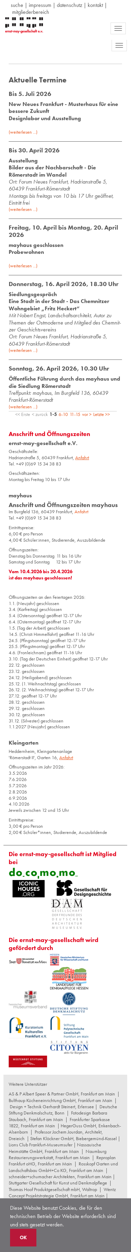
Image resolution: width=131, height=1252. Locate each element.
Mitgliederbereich (30, 12)
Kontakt (95, 5)
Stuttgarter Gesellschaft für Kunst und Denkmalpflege (58, 1183)
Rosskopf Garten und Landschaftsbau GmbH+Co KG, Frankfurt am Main (63, 1167)
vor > (86, 414)
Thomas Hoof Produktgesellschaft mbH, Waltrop (53, 1189)
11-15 (75, 414)
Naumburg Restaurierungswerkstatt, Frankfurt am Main (57, 1154)
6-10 (63, 414)
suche (17, 5)
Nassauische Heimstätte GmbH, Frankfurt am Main (55, 1148)
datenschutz (69, 5)
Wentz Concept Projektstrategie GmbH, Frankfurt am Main (62, 1192)
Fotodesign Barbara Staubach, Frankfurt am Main (58, 1116)
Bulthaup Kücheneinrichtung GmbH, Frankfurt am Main (60, 1100)
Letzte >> (101, 414)
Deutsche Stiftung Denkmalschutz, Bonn (63, 1109)
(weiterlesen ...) (23, 132)
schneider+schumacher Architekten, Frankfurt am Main (60, 1176)
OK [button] (23, 1237)
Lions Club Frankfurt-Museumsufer (40, 1145)
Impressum (40, 5)
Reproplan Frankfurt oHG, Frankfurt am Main (62, 1160)
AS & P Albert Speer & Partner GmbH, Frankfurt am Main (62, 1094)
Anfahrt (81, 511)
